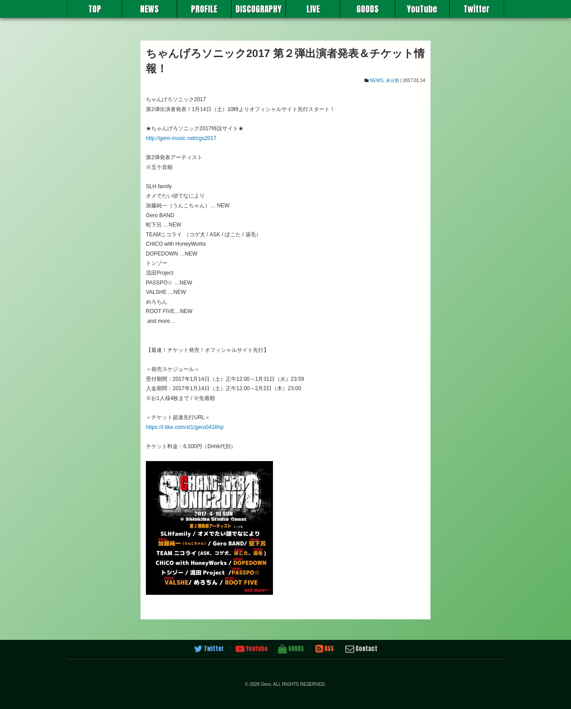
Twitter (476, 9)
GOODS (367, 9)
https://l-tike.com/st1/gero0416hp (184, 427)
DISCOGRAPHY (258, 9)
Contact (361, 648)
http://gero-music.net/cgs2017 (181, 138)
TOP (94, 9)
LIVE (313, 9)
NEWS (149, 9)
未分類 (392, 80)
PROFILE (204, 9)
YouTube (422, 9)
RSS (324, 648)
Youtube (252, 648)
